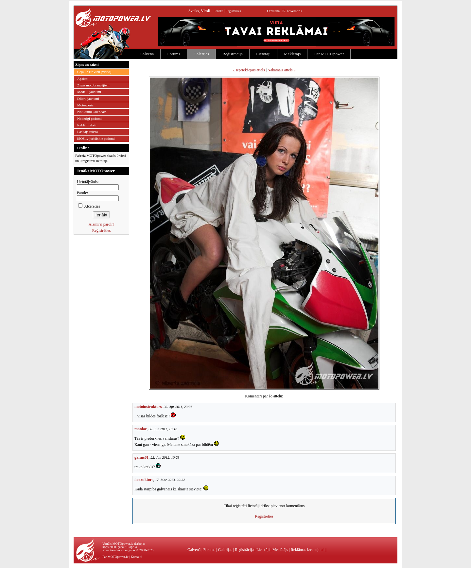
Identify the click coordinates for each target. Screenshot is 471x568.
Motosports (85, 105)
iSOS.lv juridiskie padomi (96, 138)
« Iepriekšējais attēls (249, 70)
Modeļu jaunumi (89, 92)
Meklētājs (292, 53)
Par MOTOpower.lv (115, 557)
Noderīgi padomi (89, 118)
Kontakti (136, 557)
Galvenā (147, 53)
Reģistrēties (233, 11)
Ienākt (219, 11)
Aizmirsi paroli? (101, 224)
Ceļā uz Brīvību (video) (94, 72)
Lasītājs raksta (87, 132)
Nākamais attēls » (281, 70)
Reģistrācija (232, 53)
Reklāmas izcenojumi (308, 549)
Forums (173, 53)
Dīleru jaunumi (88, 99)
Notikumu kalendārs (92, 112)
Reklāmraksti (86, 125)
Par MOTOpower (329, 53)
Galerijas (201, 53)
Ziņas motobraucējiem (93, 85)
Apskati (82, 79)
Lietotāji (263, 53)
